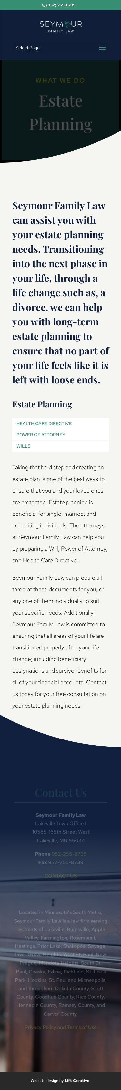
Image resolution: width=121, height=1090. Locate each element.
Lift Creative (77, 1080)
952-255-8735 (68, 854)
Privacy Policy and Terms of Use (60, 1026)
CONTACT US (61, 876)
